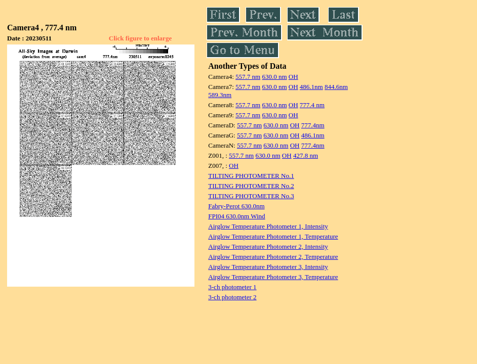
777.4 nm (312, 105)
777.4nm (313, 125)
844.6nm (336, 86)
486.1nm (311, 86)
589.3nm (219, 95)
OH (293, 76)
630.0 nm (274, 76)
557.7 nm (247, 76)
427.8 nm (305, 155)
